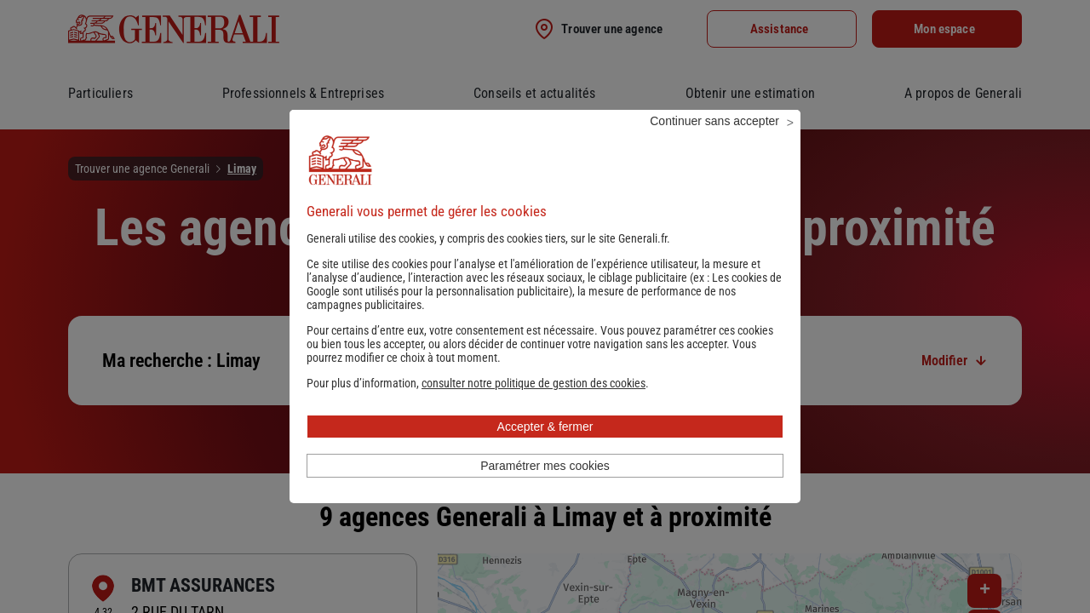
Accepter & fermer (545, 449)
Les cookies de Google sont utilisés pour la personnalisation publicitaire (544, 307)
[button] (533, 406)
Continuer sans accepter (714, 144)
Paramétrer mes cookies (545, 489)
